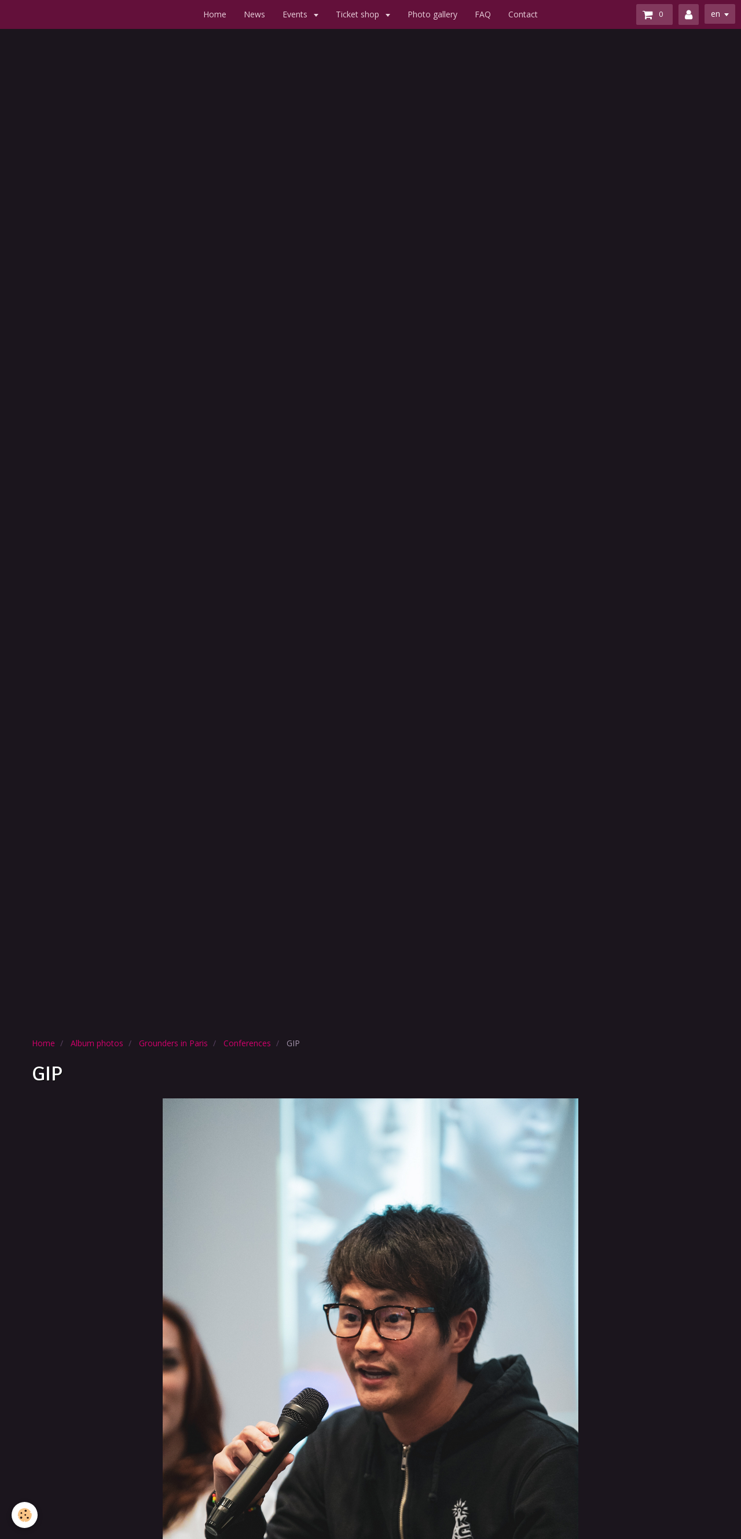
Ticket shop (358, 14)
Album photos (97, 1043)
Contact (523, 14)
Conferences (247, 1043)
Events (296, 14)
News (254, 14)
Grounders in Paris (173, 1043)
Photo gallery (432, 14)
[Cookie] (25, 1515)
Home (214, 14)
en (715, 13)
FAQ (483, 14)
